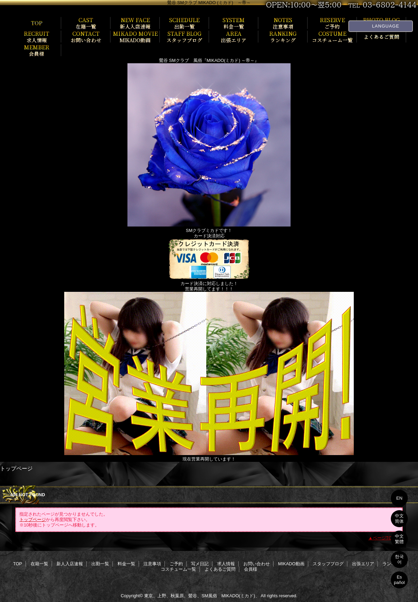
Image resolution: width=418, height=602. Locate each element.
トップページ (32, 519)
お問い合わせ (256, 563)
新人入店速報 (69, 563)
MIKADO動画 (291, 563)
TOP (36, 23)
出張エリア (363, 563)
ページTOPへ (386, 537)
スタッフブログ (328, 563)
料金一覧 (126, 563)
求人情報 (226, 563)
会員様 (250, 569)
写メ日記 (200, 563)
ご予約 (176, 563)
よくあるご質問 (220, 569)
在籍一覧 (39, 563)
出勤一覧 (100, 563)
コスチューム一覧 (178, 569)
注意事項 (152, 563)
